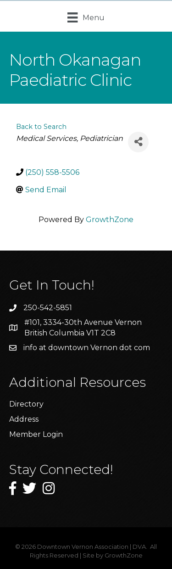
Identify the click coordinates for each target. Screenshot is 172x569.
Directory (26, 404)
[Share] (138, 142)
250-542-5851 (47, 307)
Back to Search (41, 127)
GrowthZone (109, 219)
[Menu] (85, 17)
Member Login (36, 434)
